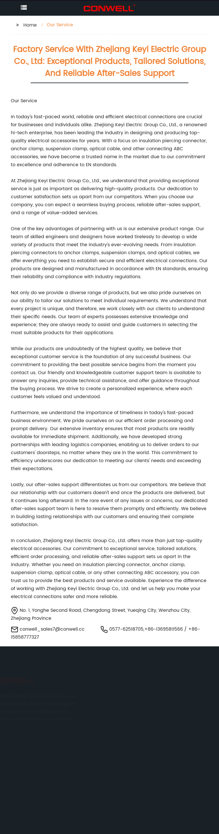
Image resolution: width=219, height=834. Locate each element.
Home (30, 25)
